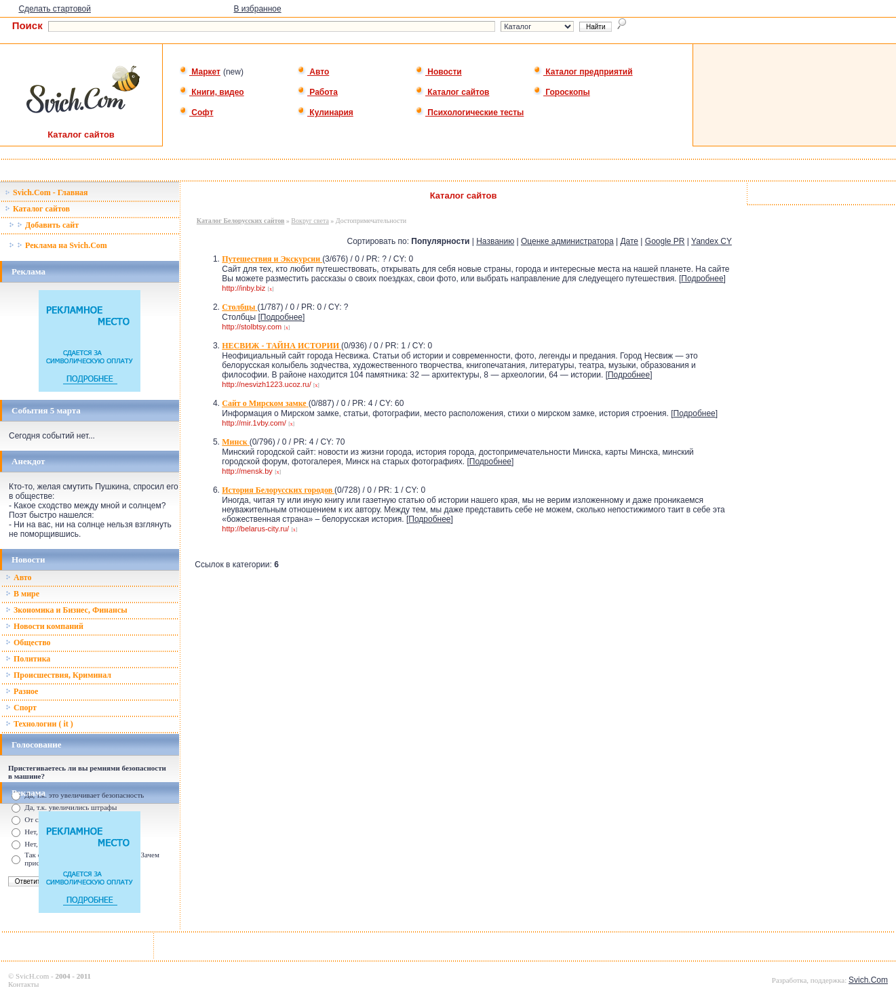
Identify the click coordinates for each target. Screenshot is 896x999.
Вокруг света (309, 220)
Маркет (199, 72)
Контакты (23, 984)
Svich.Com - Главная (46, 192)
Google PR (665, 241)
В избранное (257, 9)
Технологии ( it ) (39, 724)
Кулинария (325, 112)
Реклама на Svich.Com (58, 245)
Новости (438, 72)
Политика (27, 659)
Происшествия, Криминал (58, 675)
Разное (21, 691)
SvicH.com (32, 976)
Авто (313, 72)
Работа (317, 92)
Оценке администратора (567, 241)
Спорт (21, 707)
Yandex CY (711, 241)
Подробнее (702, 278)
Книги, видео (211, 92)
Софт (196, 112)
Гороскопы (561, 92)
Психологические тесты (469, 112)
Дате (629, 241)
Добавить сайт (44, 225)
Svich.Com (868, 980)
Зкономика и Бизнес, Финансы (66, 610)
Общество (28, 642)
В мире (22, 593)
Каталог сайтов (452, 92)
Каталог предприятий (583, 72)
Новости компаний (44, 626)
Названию (495, 241)
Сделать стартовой (54, 9)
